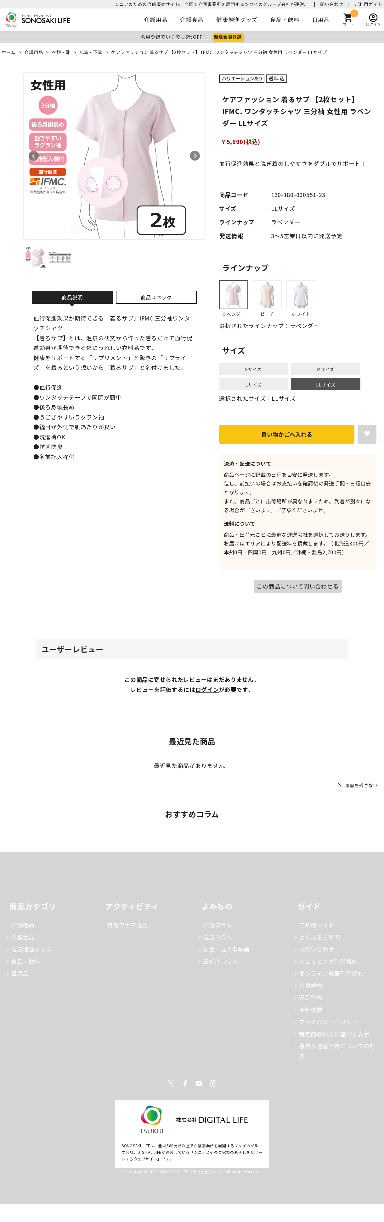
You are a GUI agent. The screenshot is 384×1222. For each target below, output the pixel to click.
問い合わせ (331, 4)
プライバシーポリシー (328, 1021)
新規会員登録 (228, 37)
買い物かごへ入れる (286, 434)
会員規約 (311, 985)
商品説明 (72, 297)
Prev (34, 156)
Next (195, 156)
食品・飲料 (285, 19)
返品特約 (311, 997)
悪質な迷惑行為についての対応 (337, 1051)
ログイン (207, 689)
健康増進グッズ (236, 19)
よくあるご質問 (319, 937)
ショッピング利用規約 (328, 961)
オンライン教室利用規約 (331, 973)
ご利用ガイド (368, 4)
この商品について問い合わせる (298, 586)
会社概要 (311, 1010)
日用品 (321, 19)
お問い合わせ (316, 949)
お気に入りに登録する (367, 434)
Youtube (199, 1083)
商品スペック (156, 297)
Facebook (185, 1083)
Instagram (213, 1083)
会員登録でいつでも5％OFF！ (174, 36)
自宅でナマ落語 (127, 925)
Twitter (171, 1083)
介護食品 (192, 19)
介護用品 (155, 19)
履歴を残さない (361, 785)
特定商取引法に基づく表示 (334, 1034)
